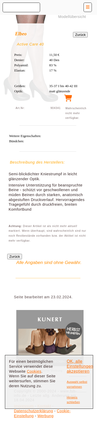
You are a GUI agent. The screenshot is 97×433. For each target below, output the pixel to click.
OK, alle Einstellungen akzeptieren (80, 366)
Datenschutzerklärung (33, 411)
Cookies (34, 371)
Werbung (46, 416)
